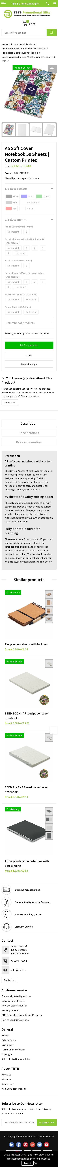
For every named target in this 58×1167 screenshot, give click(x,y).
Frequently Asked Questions (16, 996)
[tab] (29, 423)
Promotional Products (23, 44)
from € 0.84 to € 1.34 (16, 649)
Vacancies (7, 1079)
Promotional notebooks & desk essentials (24, 48)
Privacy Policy (9, 1040)
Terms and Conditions (13, 1049)
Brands (5, 1035)
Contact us (9, 402)
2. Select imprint (15, 219)
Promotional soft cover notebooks (20, 52)
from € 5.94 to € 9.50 (16, 797)
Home (5, 44)
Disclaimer (7, 1044)
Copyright (7, 1054)
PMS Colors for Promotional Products (22, 1015)
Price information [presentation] (29, 442)
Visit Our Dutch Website (14, 1088)
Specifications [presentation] (29, 433)
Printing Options (11, 1010)
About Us (6, 1074)
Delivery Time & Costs (13, 1000)
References (7, 1084)
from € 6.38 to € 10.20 (17, 723)
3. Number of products (20, 323)
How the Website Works (14, 1005)
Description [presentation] (28, 423)
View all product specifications (22, 178)
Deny (36, 1163)
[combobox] (24, 32)
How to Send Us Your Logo (15, 1019)
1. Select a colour (16, 189)
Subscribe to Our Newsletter (17, 1059)
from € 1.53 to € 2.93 (16, 871)
